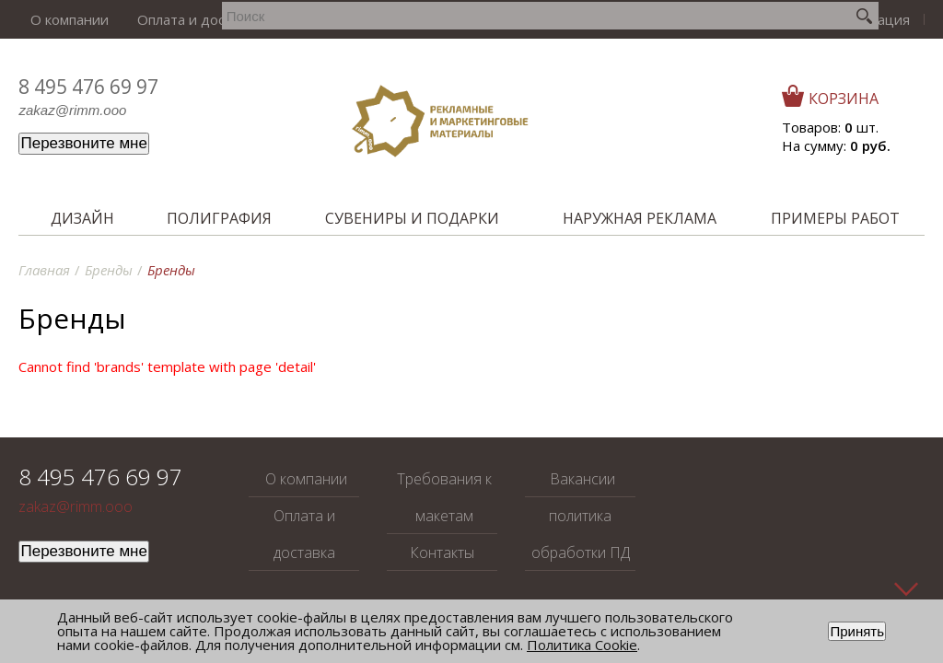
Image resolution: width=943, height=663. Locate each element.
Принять (857, 631)
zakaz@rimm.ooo (72, 110)
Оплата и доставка (171, 19)
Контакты (440, 19)
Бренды (109, 270)
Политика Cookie (582, 644)
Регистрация (875, 19)
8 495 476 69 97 (88, 86)
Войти (799, 19)
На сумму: (836, 145)
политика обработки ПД (580, 534)
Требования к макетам (321, 19)
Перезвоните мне (83, 143)
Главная (44, 270)
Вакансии (516, 19)
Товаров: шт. (830, 127)
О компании (57, 19)
